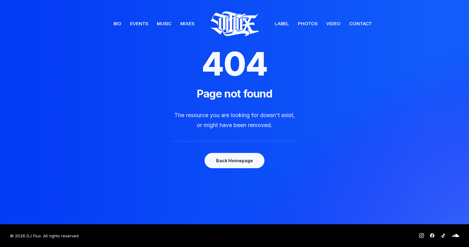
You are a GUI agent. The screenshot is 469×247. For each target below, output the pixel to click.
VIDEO (333, 23)
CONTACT (360, 23)
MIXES (187, 23)
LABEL (282, 23)
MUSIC (164, 23)
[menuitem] (117, 23)
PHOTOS (307, 23)
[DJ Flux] (234, 23)
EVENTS (139, 23)
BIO (117, 23)
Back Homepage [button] (234, 160)
